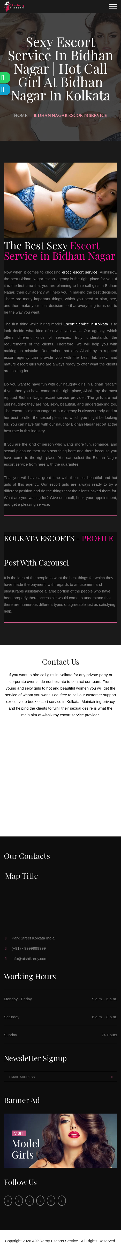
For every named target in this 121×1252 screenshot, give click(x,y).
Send (112, 1077)
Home (21, 115)
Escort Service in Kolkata (85, 324)
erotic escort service (79, 272)
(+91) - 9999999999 (29, 948)
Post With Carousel (36, 562)
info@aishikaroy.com (29, 958)
